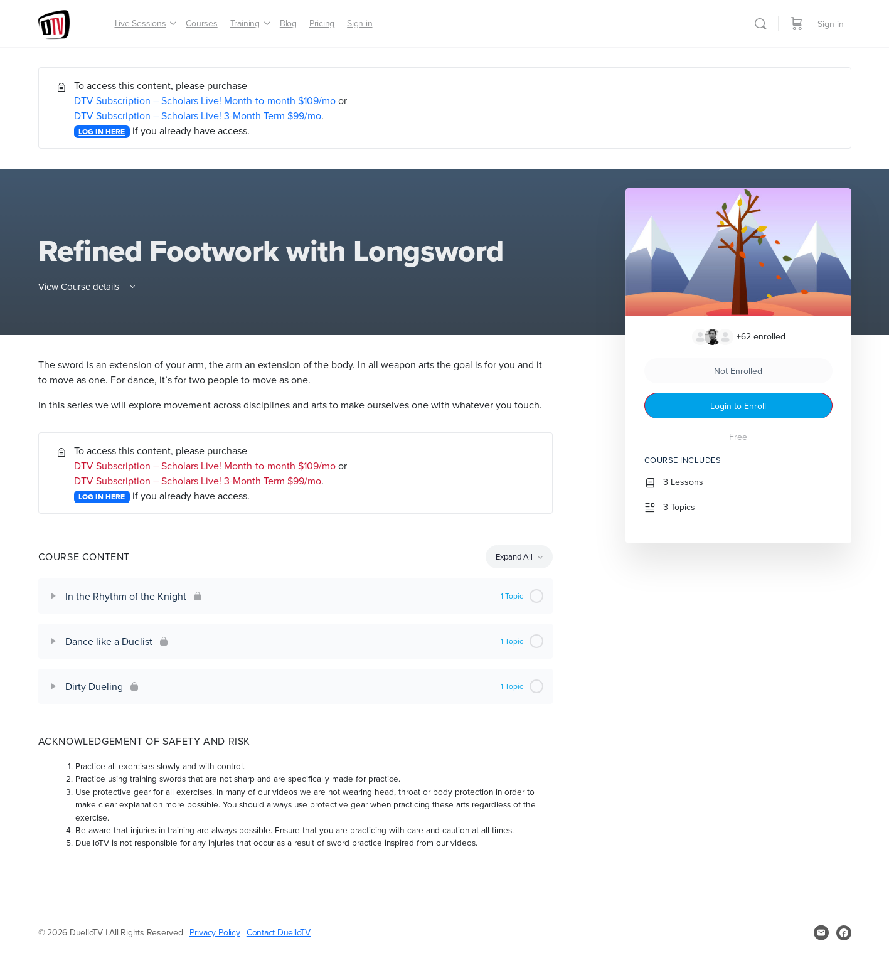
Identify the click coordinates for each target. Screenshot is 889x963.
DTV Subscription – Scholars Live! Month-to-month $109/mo (205, 100)
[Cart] (797, 23)
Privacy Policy (214, 932)
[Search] (760, 23)
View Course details (87, 286)
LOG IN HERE (101, 131)
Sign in (830, 24)
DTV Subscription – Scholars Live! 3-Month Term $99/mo (197, 115)
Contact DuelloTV (279, 932)
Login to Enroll (738, 406)
